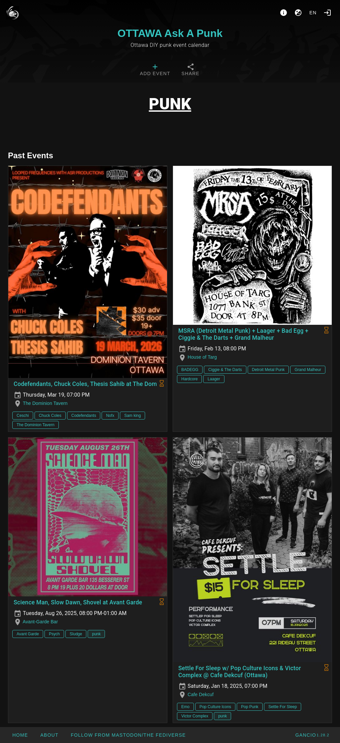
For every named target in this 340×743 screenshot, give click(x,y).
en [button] (313, 12)
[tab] (154, 70)
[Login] (327, 12)
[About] (283, 12)
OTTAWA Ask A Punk (170, 33)
